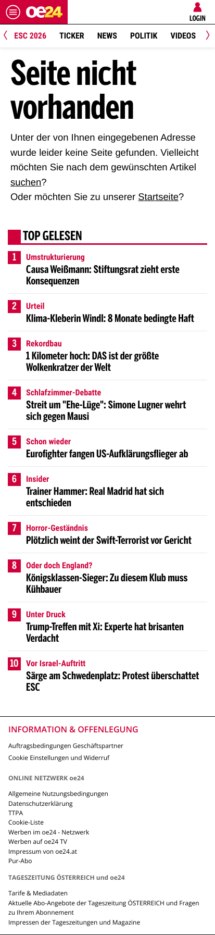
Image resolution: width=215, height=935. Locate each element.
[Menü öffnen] (13, 12)
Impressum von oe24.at (42, 851)
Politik (143, 36)
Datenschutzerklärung (40, 803)
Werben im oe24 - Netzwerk (48, 832)
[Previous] (9, 36)
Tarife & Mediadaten (38, 893)
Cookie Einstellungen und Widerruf (58, 757)
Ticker (71, 36)
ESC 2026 (30, 36)
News (107, 36)
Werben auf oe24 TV (37, 841)
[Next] (206, 36)
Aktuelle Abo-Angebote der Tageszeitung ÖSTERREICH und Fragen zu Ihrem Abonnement (103, 908)
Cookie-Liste (26, 822)
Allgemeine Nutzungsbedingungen (58, 793)
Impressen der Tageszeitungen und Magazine (74, 922)
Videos (183, 36)
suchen (25, 182)
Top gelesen (52, 237)
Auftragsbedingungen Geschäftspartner (65, 745)
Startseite (158, 196)
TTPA (15, 812)
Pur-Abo (20, 860)
